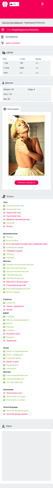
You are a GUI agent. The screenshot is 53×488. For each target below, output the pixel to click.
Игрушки (10, 223)
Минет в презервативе (17, 351)
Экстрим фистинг (14, 382)
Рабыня (10, 327)
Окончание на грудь (15, 396)
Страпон (10, 330)
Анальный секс (13, 209)
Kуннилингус (12, 365)
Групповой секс (13, 216)
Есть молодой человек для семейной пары (26, 244)
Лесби (9, 309)
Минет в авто (12, 361)
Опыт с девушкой (14, 355)
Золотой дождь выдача (17, 410)
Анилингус (11, 368)
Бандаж (10, 337)
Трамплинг (11, 340)
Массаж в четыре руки (17, 282)
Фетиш (9, 226)
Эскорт (9, 237)
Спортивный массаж (16, 285)
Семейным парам (14, 247)
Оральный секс (13, 212)
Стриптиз (10, 303)
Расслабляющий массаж (18, 288)
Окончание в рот (14, 393)
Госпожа (10, 316)
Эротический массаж (16, 268)
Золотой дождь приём (16, 414)
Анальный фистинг (15, 379)
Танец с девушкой (15, 306)
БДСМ (9, 323)
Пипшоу (10, 254)
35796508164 (12, 37)
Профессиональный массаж (20, 264)
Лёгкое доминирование (17, 320)
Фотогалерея (11, 109)
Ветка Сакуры (13, 292)
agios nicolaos (10, 43)
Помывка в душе (14, 251)
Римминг (10, 257)
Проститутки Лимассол (12, 23)
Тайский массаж (14, 275)
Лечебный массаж (15, 278)
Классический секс (15, 205)
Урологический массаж (17, 271)
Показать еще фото (26, 182)
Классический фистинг (17, 375)
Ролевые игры (13, 333)
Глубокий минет (14, 358)
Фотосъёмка (12, 240)
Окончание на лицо (15, 400)
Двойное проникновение (18, 219)
